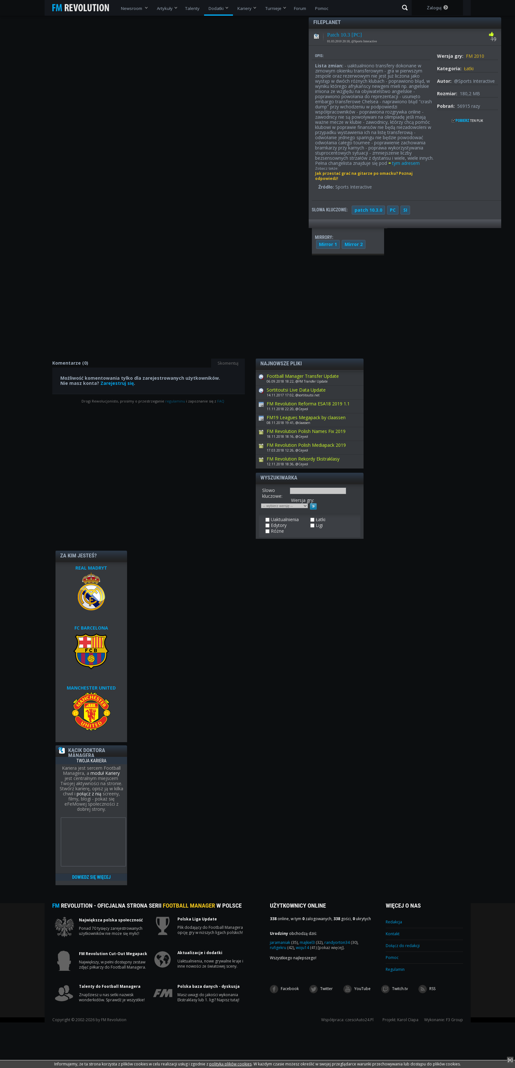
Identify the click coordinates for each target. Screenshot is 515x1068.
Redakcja (394, 922)
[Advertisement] (279, 135)
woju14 (306, 947)
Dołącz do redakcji (403, 945)
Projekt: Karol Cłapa (400, 1019)
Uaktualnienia (282, 519)
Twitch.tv (394, 989)
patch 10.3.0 (368, 210)
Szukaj (405, 7)
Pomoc (392, 957)
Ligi (316, 525)
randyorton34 (340, 942)
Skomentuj (228, 363)
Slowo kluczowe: (272, 493)
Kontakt (392, 934)
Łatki (316, 34)
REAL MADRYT (91, 568)
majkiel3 (311, 942)
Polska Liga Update (197, 919)
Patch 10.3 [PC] (344, 35)
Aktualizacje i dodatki (199, 952)
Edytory (276, 525)
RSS (426, 989)
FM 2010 (475, 56)
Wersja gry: (302, 500)
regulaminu (175, 401)
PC (393, 210)
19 (493, 39)
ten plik (469, 121)
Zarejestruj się (117, 383)
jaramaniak (284, 942)
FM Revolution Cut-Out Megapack (113, 953)
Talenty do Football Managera (110, 986)
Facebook (284, 989)
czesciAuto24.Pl (359, 1019)
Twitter (321, 989)
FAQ (220, 401)
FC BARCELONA (91, 628)
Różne (274, 531)
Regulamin (395, 969)
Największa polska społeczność (111, 920)
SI (405, 210)
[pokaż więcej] (331, 947)
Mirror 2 (354, 244)
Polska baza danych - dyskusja (208, 986)
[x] (510, 1060)
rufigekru (282, 947)
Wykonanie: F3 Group (443, 1019)
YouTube (357, 989)
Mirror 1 (328, 244)
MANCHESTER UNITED (91, 688)
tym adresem (406, 163)
